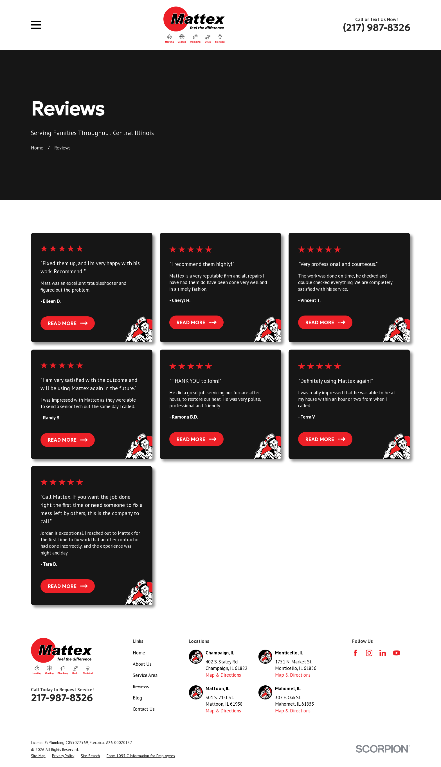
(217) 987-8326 (376, 27)
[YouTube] (396, 653)
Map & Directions (223, 675)
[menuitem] (38, 756)
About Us (142, 664)
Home (139, 653)
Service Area (145, 675)
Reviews (141, 686)
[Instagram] (369, 653)
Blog (137, 698)
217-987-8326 (62, 698)
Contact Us (144, 709)
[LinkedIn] (382, 653)
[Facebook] (355, 653)
